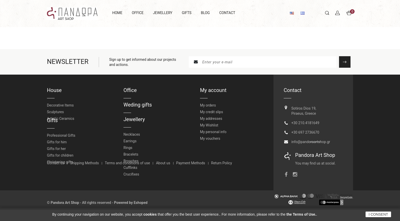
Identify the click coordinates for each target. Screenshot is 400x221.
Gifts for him (57, 149)
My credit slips (211, 112)
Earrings (129, 141)
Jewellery (134, 119)
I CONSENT (378, 214)
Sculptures (55, 112)
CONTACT (227, 13)
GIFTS (187, 13)
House (54, 90)
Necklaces (131, 134)
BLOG (205, 13)
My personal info (213, 132)
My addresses (211, 119)
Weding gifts (137, 105)
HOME (117, 13)
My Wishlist (209, 125)
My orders (208, 105)
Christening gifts (60, 169)
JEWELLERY (162, 13)
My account (213, 90)
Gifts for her (56, 155)
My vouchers (210, 138)
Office (130, 90)
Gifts (52, 127)
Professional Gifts (61, 142)
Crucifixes (131, 174)
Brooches (131, 161)
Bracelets (130, 154)
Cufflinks (130, 168)
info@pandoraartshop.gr (310, 140)
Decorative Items (60, 105)
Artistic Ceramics (60, 119)
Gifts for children (60, 162)
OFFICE (138, 13)
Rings (127, 148)
